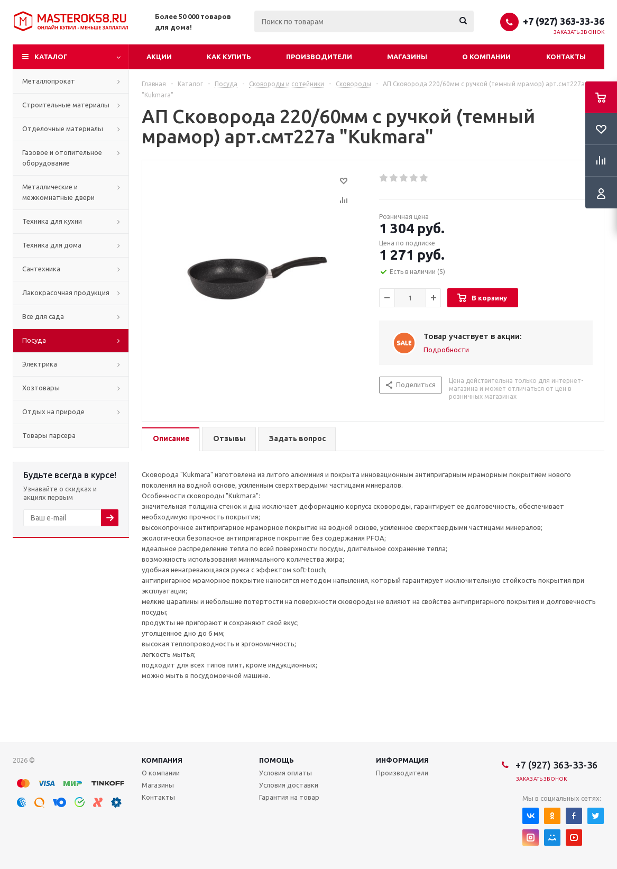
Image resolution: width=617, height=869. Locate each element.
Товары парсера (49, 435)
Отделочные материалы (62, 128)
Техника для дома (51, 245)
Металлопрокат (48, 81)
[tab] (171, 439)
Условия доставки (288, 785)
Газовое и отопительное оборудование (62, 158)
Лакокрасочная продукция (65, 292)
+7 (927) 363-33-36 (563, 21)
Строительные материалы (65, 104)
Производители (319, 56)
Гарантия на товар (289, 797)
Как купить (229, 56)
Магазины (407, 56)
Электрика (39, 364)
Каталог (51, 56)
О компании (486, 56)
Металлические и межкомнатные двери (58, 192)
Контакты (566, 56)
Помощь (276, 760)
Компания (162, 760)
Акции (159, 56)
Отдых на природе (53, 411)
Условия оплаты (285, 772)
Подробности (446, 349)
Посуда (34, 340)
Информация (402, 760)
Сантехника (41, 268)
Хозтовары (41, 387)
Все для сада (43, 316)
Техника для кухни (52, 221)
